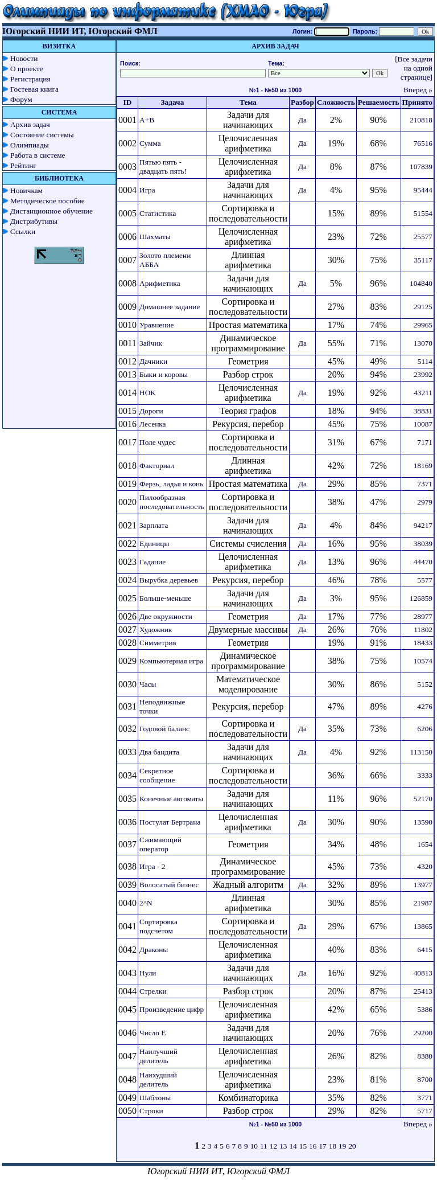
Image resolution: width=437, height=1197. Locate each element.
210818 (421, 120)
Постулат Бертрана (169, 822)
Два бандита (159, 752)
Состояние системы (42, 134)
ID (127, 102)
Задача (172, 102)
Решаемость (378, 102)
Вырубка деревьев (168, 580)
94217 (423, 525)
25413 (423, 991)
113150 (421, 752)
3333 (424, 775)
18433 (423, 642)
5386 (424, 1009)
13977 (423, 884)
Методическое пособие (47, 200)
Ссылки (22, 231)
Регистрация (30, 79)
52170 (423, 798)
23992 (423, 374)
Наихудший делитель (158, 1079)
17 (322, 1146)
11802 (423, 629)
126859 (421, 598)
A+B (146, 120)
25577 (423, 236)
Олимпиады (29, 145)
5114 (425, 361)
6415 (424, 949)
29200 (423, 1032)
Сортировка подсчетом (158, 926)
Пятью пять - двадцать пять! (163, 166)
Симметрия (157, 642)
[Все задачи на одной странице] (413, 68)
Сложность (336, 102)
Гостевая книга (34, 89)
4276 (424, 706)
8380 (424, 1056)
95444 (423, 190)
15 (303, 1146)
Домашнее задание (169, 306)
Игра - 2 (152, 866)
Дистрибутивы (33, 221)
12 (273, 1146)
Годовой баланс (164, 728)
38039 (423, 543)
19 (342, 1146)
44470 (423, 561)
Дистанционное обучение (51, 211)
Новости (24, 58)
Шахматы (155, 236)
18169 (423, 465)
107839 (421, 166)
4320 (424, 866)
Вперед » (417, 89)
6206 (424, 728)
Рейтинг (23, 165)
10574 (423, 661)
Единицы (154, 543)
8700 (424, 1079)
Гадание (152, 561)
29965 (423, 325)
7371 (424, 483)
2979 (424, 502)
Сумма (150, 143)
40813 (423, 973)
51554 (423, 213)
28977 (423, 616)
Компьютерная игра (171, 661)
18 (332, 1146)
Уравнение (156, 325)
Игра (147, 190)
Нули (147, 973)
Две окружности (165, 616)
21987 (423, 903)
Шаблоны (155, 1097)
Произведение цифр (171, 1009)
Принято (417, 102)
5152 (424, 684)
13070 (423, 343)
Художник (155, 629)
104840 (421, 283)
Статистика (157, 213)
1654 (424, 844)
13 (283, 1146)
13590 (423, 822)
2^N (145, 903)
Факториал (157, 465)
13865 (423, 926)
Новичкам (26, 190)
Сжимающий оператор (160, 844)
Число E (152, 1032)
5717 (424, 1110)
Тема (248, 102)
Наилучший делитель (158, 1056)
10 (254, 1146)
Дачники (153, 361)
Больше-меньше (165, 598)
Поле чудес (157, 442)
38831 (423, 411)
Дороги (151, 411)
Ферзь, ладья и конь (171, 483)
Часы (147, 684)
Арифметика (159, 283)
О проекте (26, 68)
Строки (151, 1110)
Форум (21, 99)
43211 (423, 392)
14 (292, 1146)
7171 (424, 442)
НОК (147, 392)
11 (263, 1146)
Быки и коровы (163, 374)
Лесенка (152, 424)
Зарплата (153, 525)
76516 (423, 143)
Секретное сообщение (157, 775)
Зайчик (150, 343)
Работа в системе (37, 155)
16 (312, 1146)
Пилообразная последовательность (171, 502)
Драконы (153, 949)
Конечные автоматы (171, 798)
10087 (423, 424)
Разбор (302, 102)
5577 (424, 580)
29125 (423, 306)
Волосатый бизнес (169, 884)
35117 (423, 260)
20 (352, 1146)
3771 (424, 1097)
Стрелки (153, 991)
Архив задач (30, 124)
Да (302, 120)
